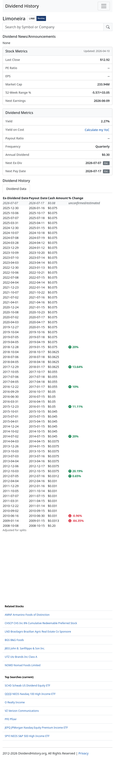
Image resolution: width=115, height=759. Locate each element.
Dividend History (22, 6)
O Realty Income (15, 702)
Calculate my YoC (97, 130)
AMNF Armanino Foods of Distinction (27, 615)
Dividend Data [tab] (16, 189)
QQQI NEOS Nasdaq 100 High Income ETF (30, 694)
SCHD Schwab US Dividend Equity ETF (27, 685)
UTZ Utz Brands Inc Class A (21, 657)
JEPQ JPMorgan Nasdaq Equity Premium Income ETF (36, 727)
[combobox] (53, 27)
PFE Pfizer (11, 719)
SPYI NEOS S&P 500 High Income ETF (27, 736)
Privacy (83, 753)
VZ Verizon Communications (22, 711)
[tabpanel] (57, 364)
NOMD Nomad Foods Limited (22, 665)
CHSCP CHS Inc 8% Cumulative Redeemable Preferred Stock (41, 623)
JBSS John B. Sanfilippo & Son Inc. (25, 648)
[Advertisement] (57, 562)
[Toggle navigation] (104, 6)
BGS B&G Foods (14, 640)
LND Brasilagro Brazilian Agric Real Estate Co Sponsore (38, 631)
